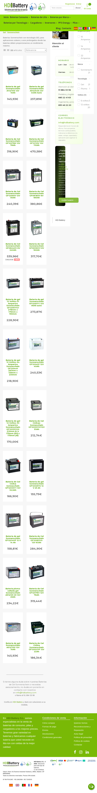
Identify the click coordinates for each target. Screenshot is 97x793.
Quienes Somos (80, 723)
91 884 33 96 (64, 90)
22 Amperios (85, 58)
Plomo (85, 88)
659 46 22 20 (64, 105)
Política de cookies (82, 741)
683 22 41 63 (64, 97)
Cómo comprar (48, 723)
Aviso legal (78, 734)
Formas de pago (49, 727)
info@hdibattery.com (26, 692)
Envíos (45, 730)
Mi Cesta (87, 6)
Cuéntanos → (69, 200)
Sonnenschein (85, 71)
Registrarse (70, 4)
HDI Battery (18, 702)
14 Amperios (85, 49)
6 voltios (85, 100)
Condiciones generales (52, 737)
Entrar (78, 4)
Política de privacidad (83, 737)
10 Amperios (85, 39)
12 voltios (85, 106)
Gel (85, 84)
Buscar (78, 8)
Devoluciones (48, 734)
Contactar (78, 745)
